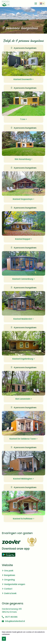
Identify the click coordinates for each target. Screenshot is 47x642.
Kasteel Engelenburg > (23, 359)
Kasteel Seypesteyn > (23, 199)
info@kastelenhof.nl (13, 621)
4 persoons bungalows (23, 48)
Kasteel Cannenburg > (23, 279)
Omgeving (9, 580)
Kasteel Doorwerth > (23, 79)
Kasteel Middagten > (23, 479)
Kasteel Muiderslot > (23, 319)
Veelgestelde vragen (14, 584)
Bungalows (9, 575)
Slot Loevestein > (23, 399)
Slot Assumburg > (23, 159)
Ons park (8, 571)
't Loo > (23, 119)
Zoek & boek (10, 593)
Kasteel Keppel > (23, 239)
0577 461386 (9, 617)
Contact (8, 589)
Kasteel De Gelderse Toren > (23, 439)
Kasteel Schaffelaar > (23, 519)
